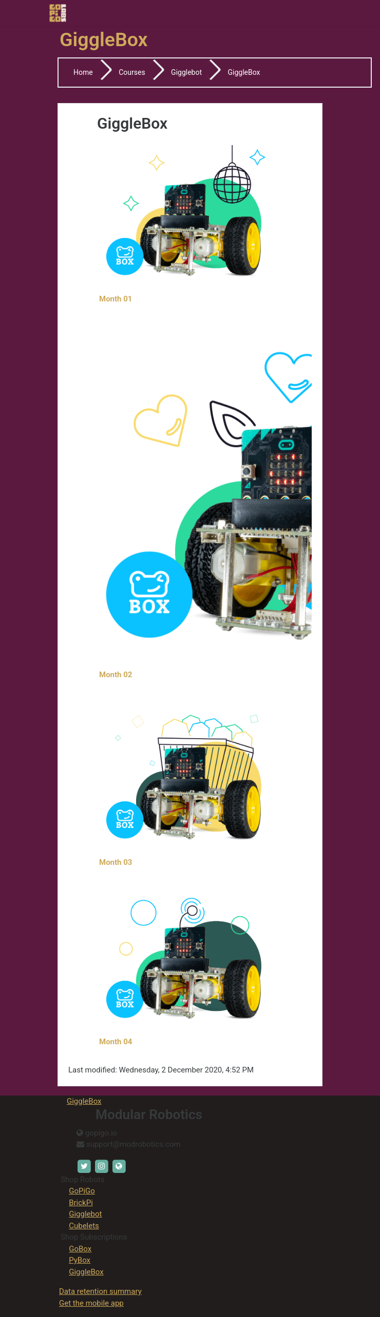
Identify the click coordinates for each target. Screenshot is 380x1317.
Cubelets (84, 1225)
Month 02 (115, 674)
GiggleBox (244, 72)
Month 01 (116, 298)
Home (83, 72)
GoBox (80, 1248)
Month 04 (116, 1041)
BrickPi (81, 1202)
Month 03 (115, 862)
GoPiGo (82, 1191)
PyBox (79, 1260)
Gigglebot (186, 72)
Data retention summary (100, 1291)
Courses (132, 72)
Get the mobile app (91, 1303)
